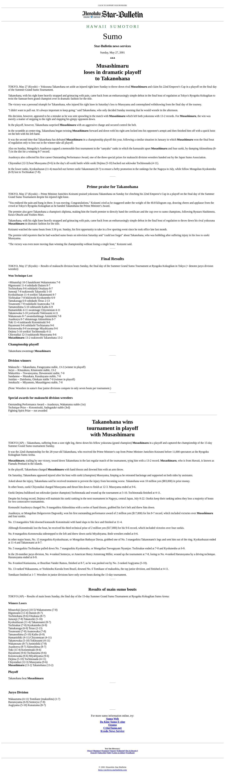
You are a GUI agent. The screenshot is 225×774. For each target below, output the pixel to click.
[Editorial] (121, 751)
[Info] (109, 753)
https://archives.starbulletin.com (112, 770)
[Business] (97, 751)
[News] (90, 751)
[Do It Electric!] (131, 751)
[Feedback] (130, 753)
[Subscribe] (101, 753)
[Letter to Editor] (118, 753)
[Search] (93, 753)
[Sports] (113, 751)
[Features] (105, 751)
